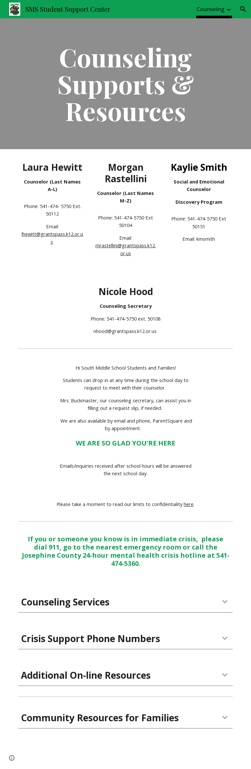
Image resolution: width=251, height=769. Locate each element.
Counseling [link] (211, 9)
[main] (125, 84)
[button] (243, 9)
